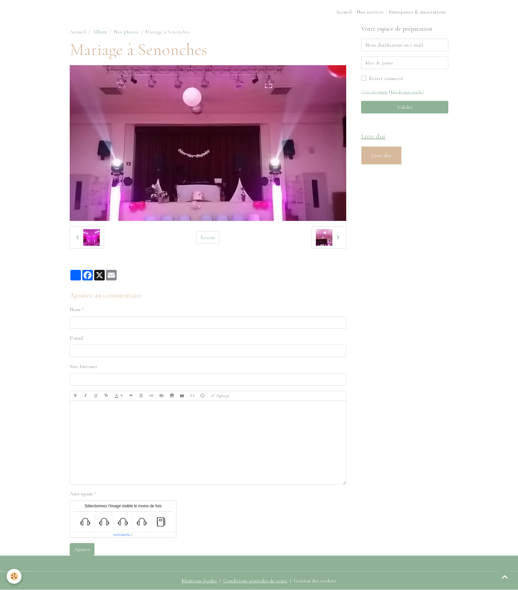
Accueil (344, 12)
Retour (208, 237)
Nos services (370, 12)
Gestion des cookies (315, 580)
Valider (405, 107)
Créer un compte (374, 92)
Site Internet (83, 366)
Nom (75, 309)
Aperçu (219, 396)
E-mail (76, 338)
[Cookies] (14, 576)
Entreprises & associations (417, 12)
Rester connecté (386, 78)
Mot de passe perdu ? (407, 92)
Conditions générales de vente (255, 580)
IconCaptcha (121, 534)
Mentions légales (199, 580)
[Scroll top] (505, 577)
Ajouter (82, 549)
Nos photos (126, 31)
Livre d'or (381, 155)
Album (99, 31)
